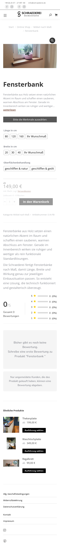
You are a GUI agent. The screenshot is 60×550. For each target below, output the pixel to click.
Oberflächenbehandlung (17, 162)
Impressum (8, 521)
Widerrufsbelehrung (12, 500)
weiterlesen (9, 109)
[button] (52, 40)
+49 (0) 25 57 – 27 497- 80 (15, 3)
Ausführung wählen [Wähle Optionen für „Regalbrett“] (34, 470)
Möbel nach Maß (21, 214)
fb (4, 541)
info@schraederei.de (37, 3)
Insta (4, 530)
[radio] (6, 136)
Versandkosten (24, 191)
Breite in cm (10, 146)
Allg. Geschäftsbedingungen (16, 493)
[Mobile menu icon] (5, 15)
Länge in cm (10, 130)
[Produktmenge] (9, 201)
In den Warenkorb (36, 202)
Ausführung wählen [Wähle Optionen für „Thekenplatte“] (34, 430)
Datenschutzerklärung (13, 506)
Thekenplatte (29, 418)
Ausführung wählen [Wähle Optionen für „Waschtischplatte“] (34, 451)
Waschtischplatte (31, 439)
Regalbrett (28, 458)
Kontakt (7, 514)
